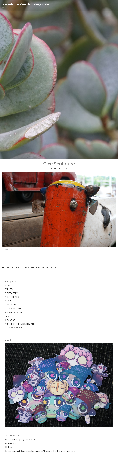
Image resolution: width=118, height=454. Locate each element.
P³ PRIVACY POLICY (13, 328)
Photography (22, 267)
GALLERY (9, 289)
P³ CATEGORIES (12, 297)
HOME (7, 285)
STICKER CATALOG (13, 312)
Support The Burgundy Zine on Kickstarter (22, 439)
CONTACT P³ (10, 305)
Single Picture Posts (34, 267)
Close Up (7, 267)
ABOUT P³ (9, 301)
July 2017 (14, 267)
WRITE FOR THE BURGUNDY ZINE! (20, 324)
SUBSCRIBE (10, 320)
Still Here (8, 447)
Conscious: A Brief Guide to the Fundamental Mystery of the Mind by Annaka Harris (40, 451)
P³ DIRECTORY (11, 293)
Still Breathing (10, 443)
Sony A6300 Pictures (49, 267)
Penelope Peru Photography (26, 4)
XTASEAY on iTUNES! (14, 308)
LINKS (7, 316)
